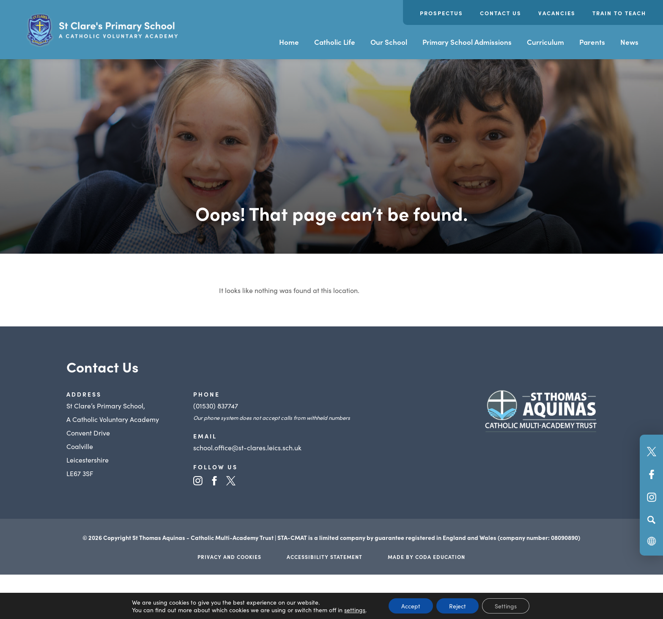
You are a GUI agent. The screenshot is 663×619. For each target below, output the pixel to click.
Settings (506, 606)
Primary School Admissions (467, 42)
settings (354, 610)
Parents (592, 42)
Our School (388, 42)
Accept (410, 606)
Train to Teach (619, 13)
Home (289, 42)
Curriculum (545, 42)
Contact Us (500, 13)
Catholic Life (334, 42)
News (629, 42)
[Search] (651, 519)
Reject (457, 606)
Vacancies (556, 13)
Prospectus (441, 13)
